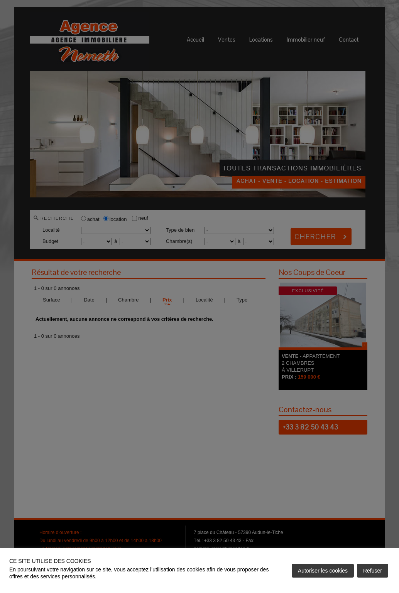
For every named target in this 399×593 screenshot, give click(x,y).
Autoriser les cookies (323, 571)
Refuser (372, 571)
